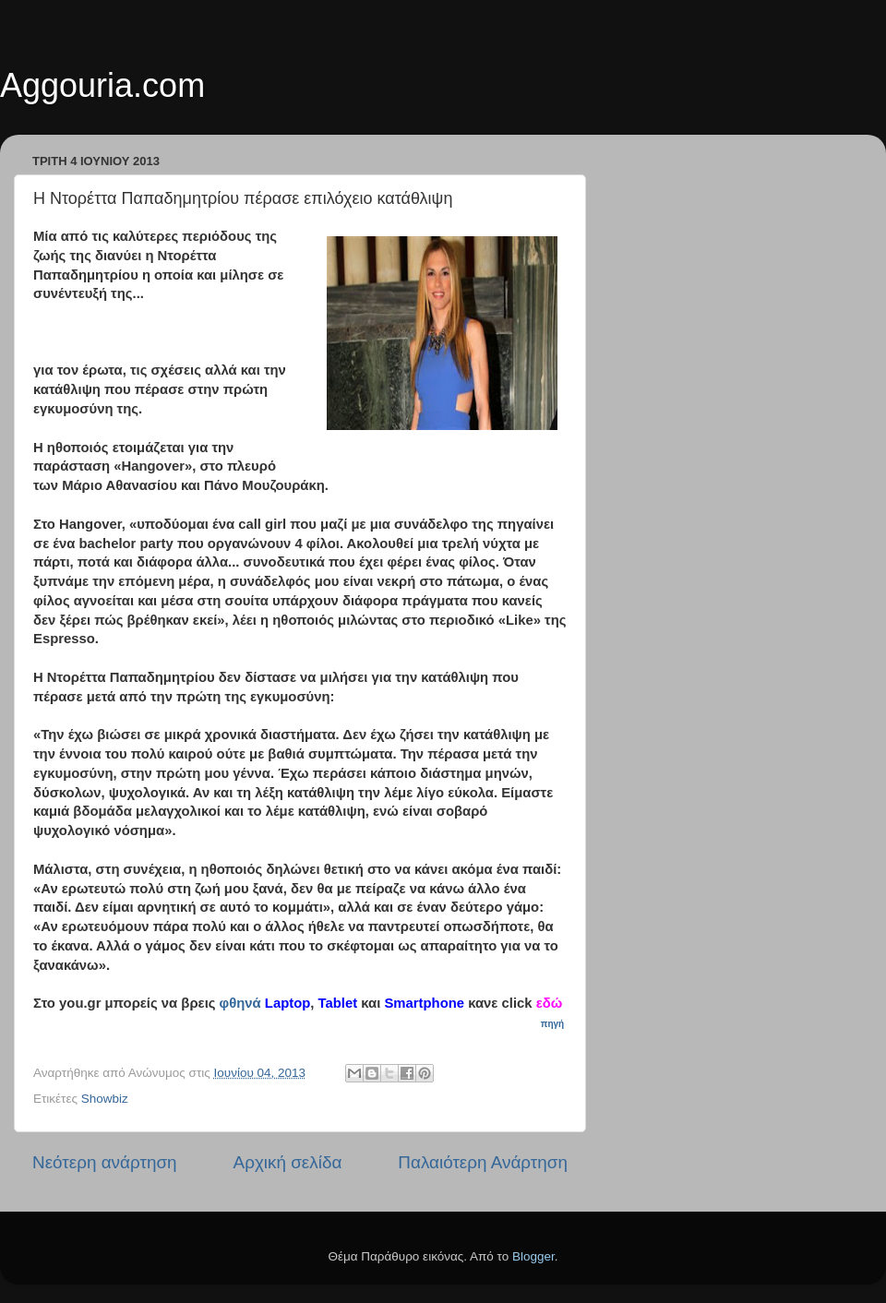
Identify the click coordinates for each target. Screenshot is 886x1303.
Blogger (533, 1256)
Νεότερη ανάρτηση (104, 1162)
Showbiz (104, 1099)
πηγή (554, 1024)
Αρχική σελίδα (287, 1162)
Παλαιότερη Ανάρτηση (483, 1162)
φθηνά (240, 1003)
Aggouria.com (102, 85)
